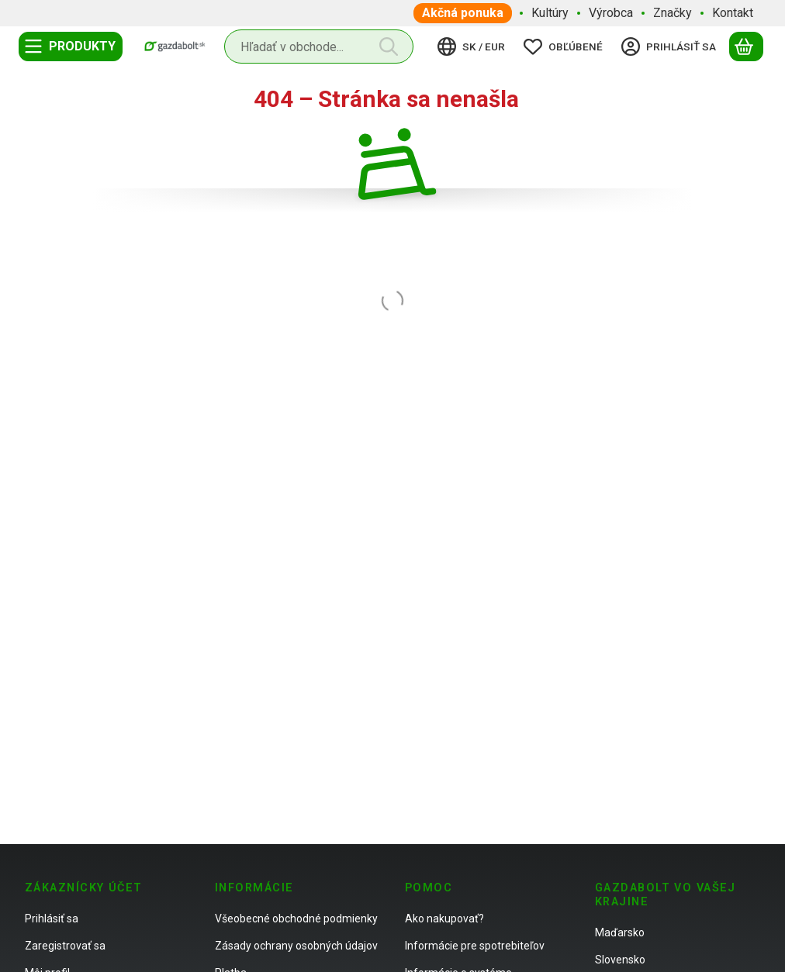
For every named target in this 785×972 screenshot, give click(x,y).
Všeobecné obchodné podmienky (296, 918)
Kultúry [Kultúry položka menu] (550, 12)
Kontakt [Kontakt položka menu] (732, 12)
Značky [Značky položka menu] (672, 12)
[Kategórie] (71, 46)
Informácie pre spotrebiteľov (475, 945)
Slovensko (620, 959)
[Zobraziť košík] (746, 46)
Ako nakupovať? (444, 918)
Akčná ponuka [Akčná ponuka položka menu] (462, 12)
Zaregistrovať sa (65, 945)
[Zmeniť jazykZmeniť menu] (473, 46)
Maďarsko (620, 932)
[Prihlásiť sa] (671, 46)
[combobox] (318, 46)
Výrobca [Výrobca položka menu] (611, 12)
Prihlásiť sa (51, 918)
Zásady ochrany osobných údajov (296, 945)
